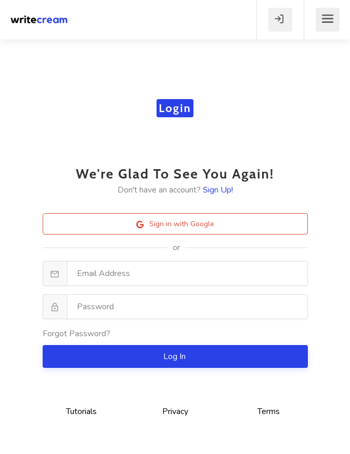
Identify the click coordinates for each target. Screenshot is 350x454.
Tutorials (81, 411)
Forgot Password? (76, 333)
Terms (268, 411)
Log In (175, 356)
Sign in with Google (175, 224)
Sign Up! (218, 190)
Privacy (175, 411)
